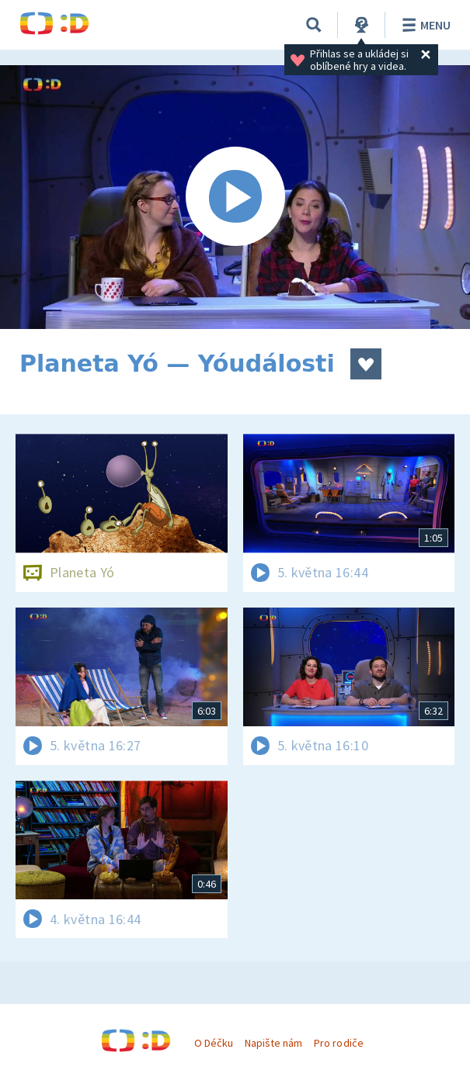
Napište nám (273, 1043)
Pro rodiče (338, 1043)
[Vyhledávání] (314, 25)
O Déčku (213, 1043)
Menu (424, 24)
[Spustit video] (235, 197)
